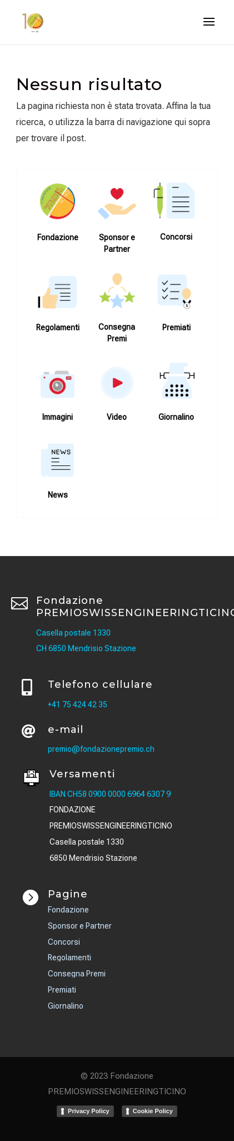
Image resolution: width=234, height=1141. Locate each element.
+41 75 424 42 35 (77, 704)
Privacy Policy (88, 1111)
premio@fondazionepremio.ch (101, 749)
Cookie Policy (153, 1111)
